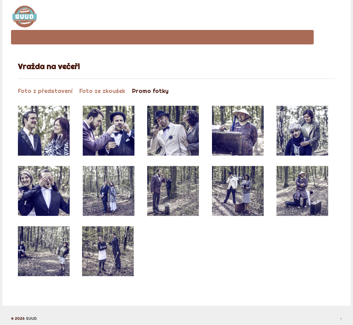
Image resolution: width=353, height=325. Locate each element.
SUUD (31, 318)
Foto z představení (45, 90)
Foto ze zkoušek (102, 90)
